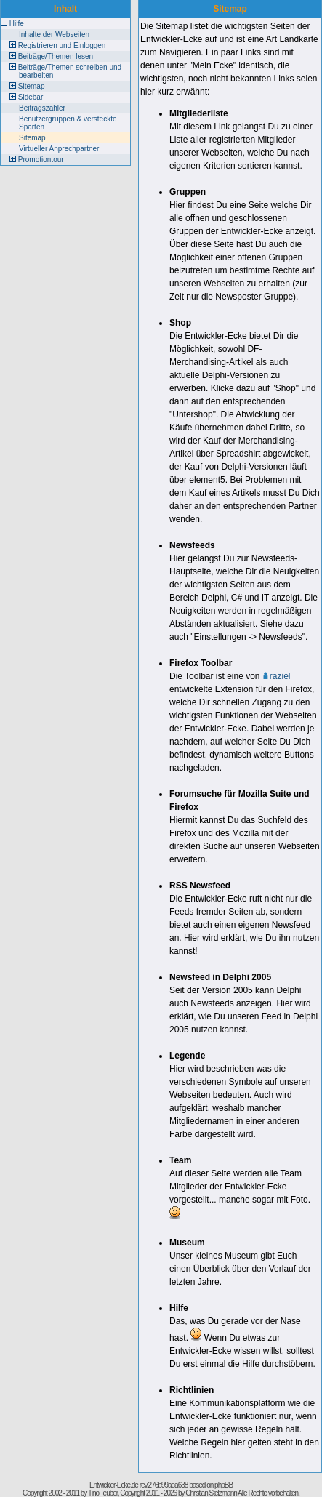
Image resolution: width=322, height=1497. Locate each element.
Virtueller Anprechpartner (59, 149)
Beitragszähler (42, 108)
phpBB (223, 1485)
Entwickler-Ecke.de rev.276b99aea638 (138, 1485)
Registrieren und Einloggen (62, 45)
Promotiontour (41, 160)
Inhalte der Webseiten (54, 35)
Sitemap (31, 86)
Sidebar (30, 97)
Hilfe (16, 24)
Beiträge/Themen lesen (55, 56)
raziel (276, 676)
